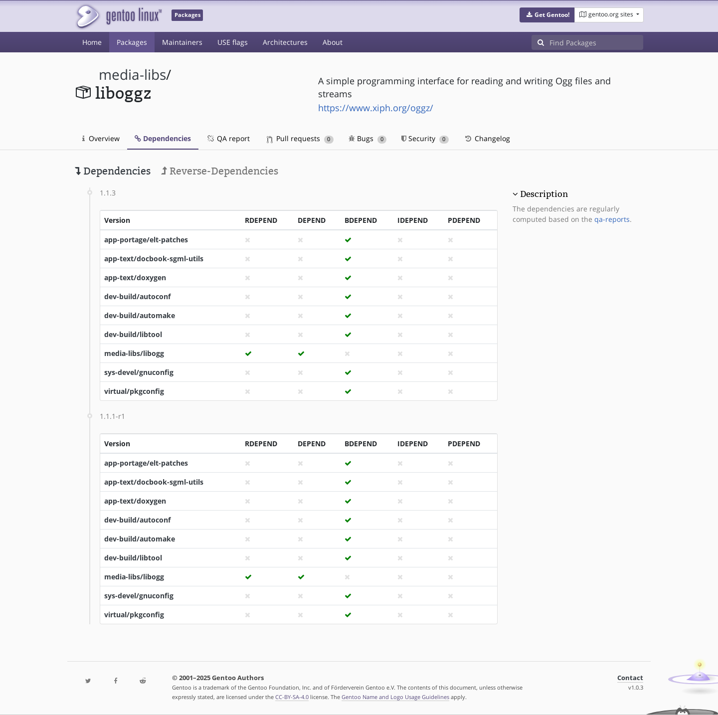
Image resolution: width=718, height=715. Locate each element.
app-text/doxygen (135, 277)
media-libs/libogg (134, 353)
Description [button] (544, 194)
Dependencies (163, 138)
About (333, 42)
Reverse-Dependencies (219, 171)
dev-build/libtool (133, 334)
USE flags (232, 42)
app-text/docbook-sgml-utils (153, 258)
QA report (228, 138)
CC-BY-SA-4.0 (292, 697)
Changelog (487, 138)
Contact (630, 678)
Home (92, 42)
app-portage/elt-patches (146, 239)
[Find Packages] (596, 42)
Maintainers (182, 42)
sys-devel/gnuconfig (139, 372)
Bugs (368, 138)
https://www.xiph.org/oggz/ (375, 108)
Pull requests (300, 138)
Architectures (285, 42)
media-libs (132, 74)
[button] (547, 14)
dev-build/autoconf (137, 296)
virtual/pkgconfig (134, 391)
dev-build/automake (139, 315)
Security (425, 138)
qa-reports (612, 219)
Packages (132, 42)
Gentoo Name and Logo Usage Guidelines (395, 697)
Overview (101, 138)
